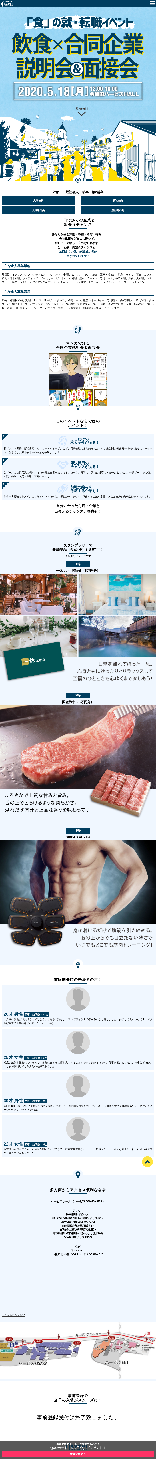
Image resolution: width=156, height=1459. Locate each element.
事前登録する (78, 1454)
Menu (152, 3)
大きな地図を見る (12, 1315)
